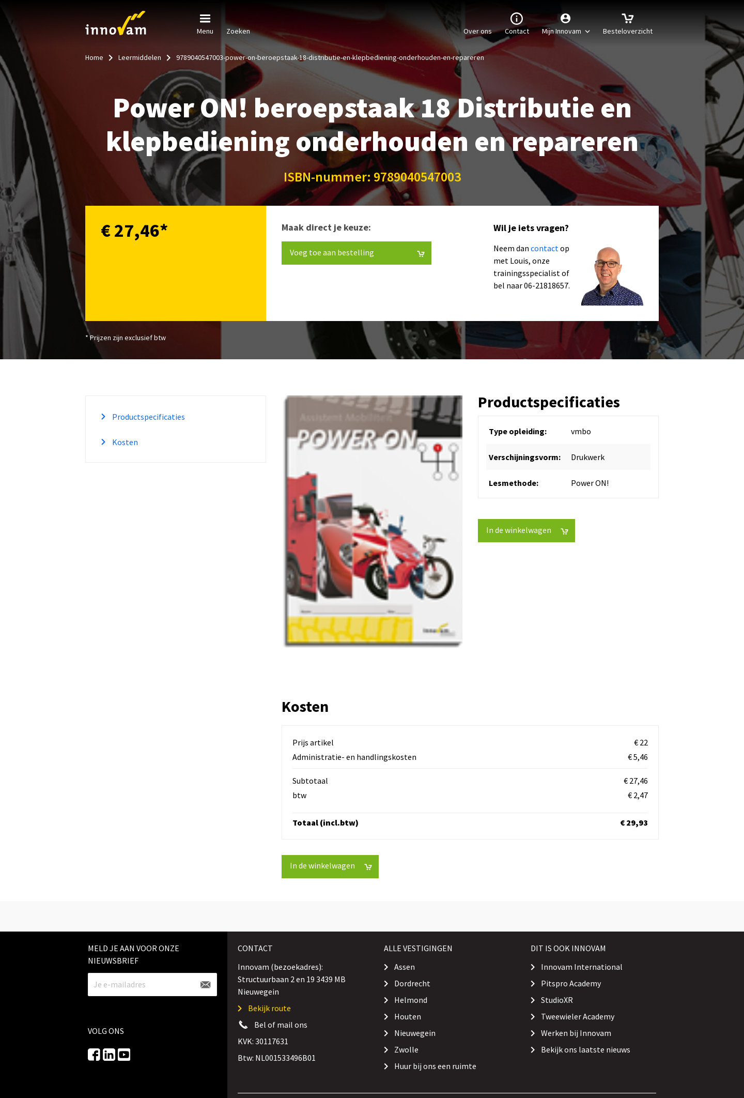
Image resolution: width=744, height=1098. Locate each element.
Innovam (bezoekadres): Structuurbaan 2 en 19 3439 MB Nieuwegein (292, 979)
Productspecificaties (148, 416)
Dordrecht (412, 983)
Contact (517, 23)
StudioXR (557, 1000)
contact (545, 248)
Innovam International (582, 967)
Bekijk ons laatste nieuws (585, 1049)
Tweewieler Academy (577, 1016)
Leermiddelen (139, 57)
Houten (407, 1016)
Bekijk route (269, 1008)
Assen (404, 967)
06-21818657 (546, 285)
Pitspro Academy (571, 983)
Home (94, 57)
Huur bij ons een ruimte (435, 1066)
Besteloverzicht (628, 23)
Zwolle (406, 1049)
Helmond (410, 1000)
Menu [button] (205, 23)
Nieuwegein (415, 1033)
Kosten (124, 442)
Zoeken (238, 23)
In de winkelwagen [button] (527, 530)
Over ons (477, 23)
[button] (566, 23)
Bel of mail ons (280, 1024)
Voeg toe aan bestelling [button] (357, 252)
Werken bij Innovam (576, 1033)
